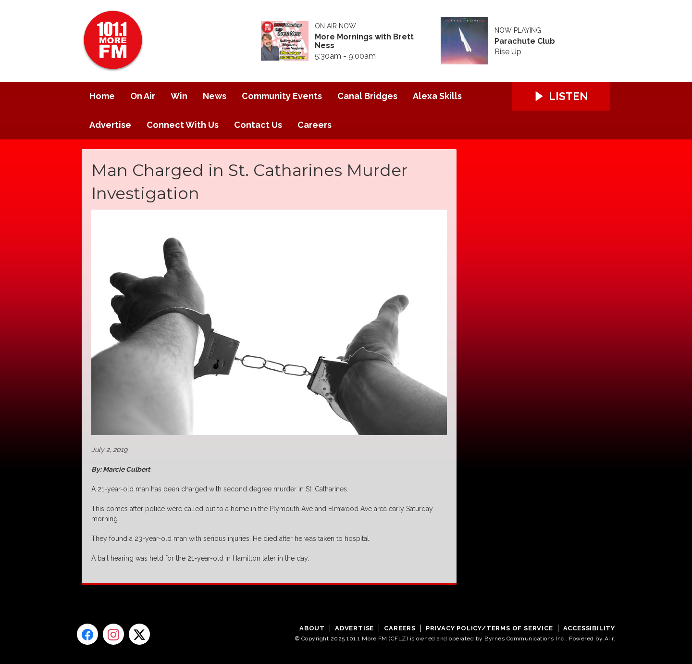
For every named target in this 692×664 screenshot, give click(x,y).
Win (179, 96)
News (214, 96)
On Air (142, 96)
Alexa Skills (437, 96)
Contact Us (258, 125)
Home (102, 96)
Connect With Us (183, 125)
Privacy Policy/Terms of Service (489, 628)
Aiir (609, 638)
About (312, 628)
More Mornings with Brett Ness (364, 41)
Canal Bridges (367, 96)
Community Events (282, 96)
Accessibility (589, 628)
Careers (314, 125)
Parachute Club (524, 41)
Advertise (110, 125)
